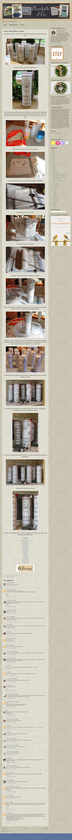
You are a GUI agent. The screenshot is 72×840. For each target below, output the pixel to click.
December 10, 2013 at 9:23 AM (11, 754)
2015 (53, 167)
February (54, 198)
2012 (53, 202)
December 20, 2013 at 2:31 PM (11, 809)
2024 (53, 151)
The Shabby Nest (25, 561)
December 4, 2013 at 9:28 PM (11, 585)
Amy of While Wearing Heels (11, 651)
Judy (7, 672)
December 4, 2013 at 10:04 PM (11, 613)
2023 (53, 153)
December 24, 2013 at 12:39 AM (11, 821)
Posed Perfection (25, 545)
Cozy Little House (25, 558)
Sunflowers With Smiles (10, 610)
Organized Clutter (25, 552)
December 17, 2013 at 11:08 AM (11, 798)
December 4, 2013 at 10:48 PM (11, 620)
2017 (53, 164)
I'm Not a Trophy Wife (25, 546)
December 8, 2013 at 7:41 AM (11, 728)
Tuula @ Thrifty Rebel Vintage (11, 751)
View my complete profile (55, 43)
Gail (7, 725)
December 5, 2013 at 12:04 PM (11, 654)
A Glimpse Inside (25, 542)
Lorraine (7, 758)
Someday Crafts (25, 550)
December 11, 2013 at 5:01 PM (11, 791)
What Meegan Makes (25, 543)
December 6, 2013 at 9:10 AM (11, 690)
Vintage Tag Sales (13, 24)
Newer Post (4, 828)
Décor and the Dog (25, 556)
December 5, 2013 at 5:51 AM (11, 641)
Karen (7, 732)
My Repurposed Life (25, 551)
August (54, 188)
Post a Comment (7, 823)
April (54, 195)
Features (22, 24)
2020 (53, 158)
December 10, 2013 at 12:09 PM (11, 762)
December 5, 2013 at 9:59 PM (11, 681)
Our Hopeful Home (9, 616)
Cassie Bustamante (9, 582)
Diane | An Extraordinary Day (11, 745)
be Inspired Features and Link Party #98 (59, 177)
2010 (53, 206)
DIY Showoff (25, 553)
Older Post (46, 828)
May (54, 193)
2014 (53, 169)
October (54, 184)
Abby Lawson (8, 801)
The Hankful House (25, 562)
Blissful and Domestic (25, 547)
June (54, 191)
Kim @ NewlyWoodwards (10, 738)
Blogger (41, 837)
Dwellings (25, 555)
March (54, 197)
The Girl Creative (25, 541)
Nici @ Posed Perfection (10, 600)
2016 (53, 165)
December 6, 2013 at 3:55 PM (11, 698)
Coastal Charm (25, 557)
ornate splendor (8, 772)
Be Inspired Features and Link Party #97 (59, 180)
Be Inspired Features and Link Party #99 (59, 175)
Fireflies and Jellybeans (25, 560)
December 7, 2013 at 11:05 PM (11, 715)
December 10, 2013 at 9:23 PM (11, 768)
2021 (53, 157)
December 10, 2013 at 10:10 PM (11, 776)
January (54, 200)
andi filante (8, 685)
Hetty (7, 665)
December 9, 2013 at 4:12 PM (11, 741)
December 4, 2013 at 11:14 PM (11, 628)
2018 (53, 162)
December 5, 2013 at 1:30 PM (11, 662)
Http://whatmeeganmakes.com (11, 701)
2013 (53, 171)
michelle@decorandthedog (10, 765)
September (55, 186)
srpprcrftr (8, 812)
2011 (53, 204)
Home (5, 24)
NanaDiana (8, 624)
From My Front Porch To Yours (25, 540)
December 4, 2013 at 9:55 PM (11, 596)
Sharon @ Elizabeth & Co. (11, 575)
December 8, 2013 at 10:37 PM (11, 735)
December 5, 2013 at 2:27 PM (11, 668)
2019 (53, 160)
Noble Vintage (8, 795)
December (55, 172)
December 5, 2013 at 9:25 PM (11, 675)
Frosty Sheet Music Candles (57, 179)
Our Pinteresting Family (10, 638)
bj (6, 710)
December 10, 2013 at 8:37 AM (11, 748)
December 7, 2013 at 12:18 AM (11, 706)
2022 (53, 155)
